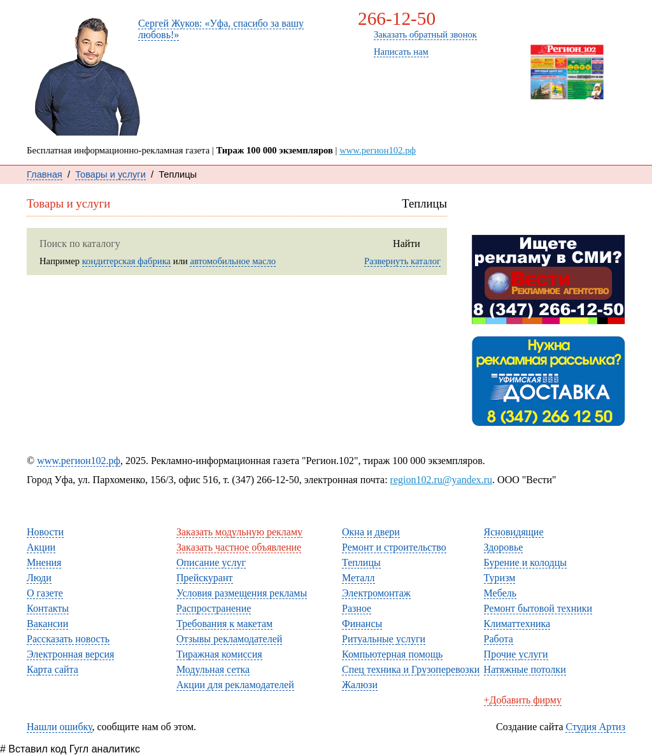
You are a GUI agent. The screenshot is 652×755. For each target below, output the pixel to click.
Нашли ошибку (59, 726)
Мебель (500, 593)
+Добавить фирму (523, 700)
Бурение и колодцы (525, 562)
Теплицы (361, 562)
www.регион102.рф (377, 150)
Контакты (432, 87)
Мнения (364, 104)
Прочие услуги (516, 654)
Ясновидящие (514, 531)
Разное (356, 608)
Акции (41, 547)
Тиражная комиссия (219, 654)
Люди (358, 121)
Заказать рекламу (566, 22)
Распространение (213, 608)
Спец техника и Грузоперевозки (410, 669)
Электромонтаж (376, 593)
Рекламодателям (224, 515)
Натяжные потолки (525, 669)
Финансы (362, 623)
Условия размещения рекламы (241, 593)
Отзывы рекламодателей (229, 638)
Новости (365, 87)
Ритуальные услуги (383, 638)
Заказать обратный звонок (425, 34)
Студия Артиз (595, 726)
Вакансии (47, 623)
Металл (358, 577)
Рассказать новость (548, 216)
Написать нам (401, 51)
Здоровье (503, 547)
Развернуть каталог (402, 261)
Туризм (500, 577)
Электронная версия (70, 654)
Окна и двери (371, 531)
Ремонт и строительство (394, 547)
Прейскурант (204, 577)
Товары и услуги (110, 174)
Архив (564, 123)
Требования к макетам (224, 623)
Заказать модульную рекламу (239, 531)
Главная (44, 174)
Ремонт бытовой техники (538, 608)
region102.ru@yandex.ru (441, 479)
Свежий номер (564, 110)
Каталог (427, 121)
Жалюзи (360, 684)
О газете (428, 104)
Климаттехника (517, 623)
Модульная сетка (213, 669)
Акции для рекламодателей (235, 684)
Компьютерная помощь (392, 654)
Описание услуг (211, 562)
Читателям (61, 515)
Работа (498, 638)
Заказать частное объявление (238, 547)
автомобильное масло (233, 261)
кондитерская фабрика (126, 261)
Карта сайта (52, 669)
